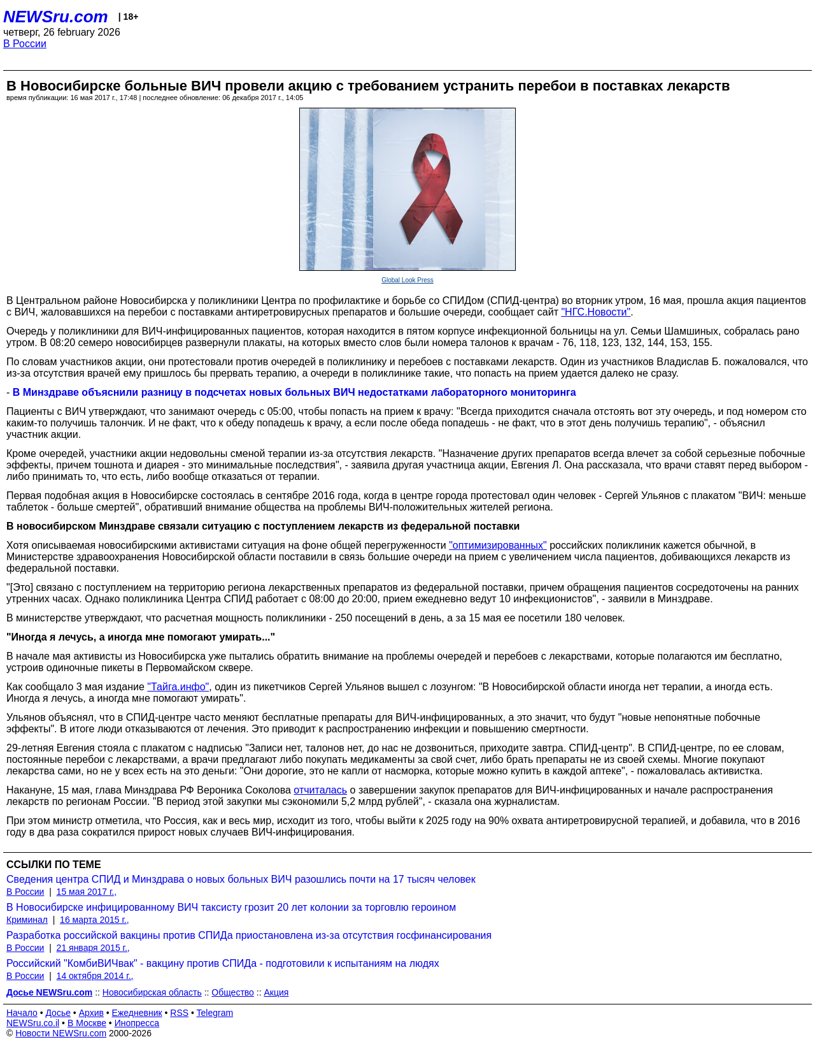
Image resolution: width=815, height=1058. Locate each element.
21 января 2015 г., (93, 948)
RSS (179, 1013)
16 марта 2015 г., (94, 920)
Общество (232, 992)
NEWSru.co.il (32, 1023)
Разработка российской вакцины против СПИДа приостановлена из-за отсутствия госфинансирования (249, 935)
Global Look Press (407, 280)
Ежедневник (137, 1013)
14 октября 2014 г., (95, 976)
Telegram (215, 1013)
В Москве (86, 1023)
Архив (91, 1013)
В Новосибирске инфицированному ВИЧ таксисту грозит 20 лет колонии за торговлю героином (231, 907)
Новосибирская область (152, 992)
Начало (22, 1013)
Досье (58, 1013)
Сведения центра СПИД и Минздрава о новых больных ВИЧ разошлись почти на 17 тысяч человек (241, 879)
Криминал (27, 920)
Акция (276, 992)
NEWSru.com (55, 16)
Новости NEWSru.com (60, 1033)
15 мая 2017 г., (87, 892)
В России (24, 43)
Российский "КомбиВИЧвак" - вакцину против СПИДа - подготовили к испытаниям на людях (222, 963)
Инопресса (137, 1023)
